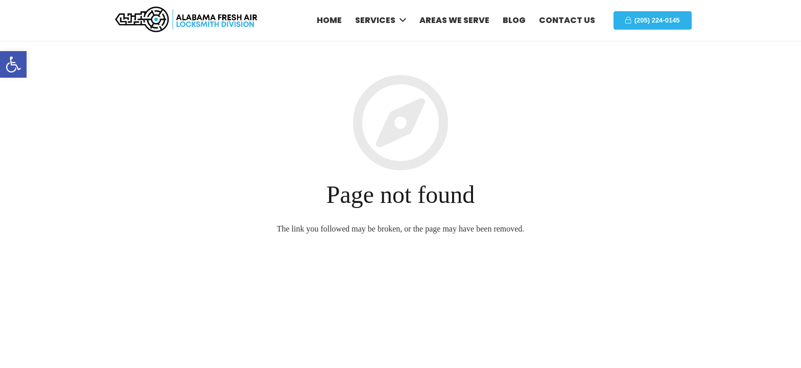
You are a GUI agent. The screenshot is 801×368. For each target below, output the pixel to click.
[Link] (187, 21)
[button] (13, 64)
